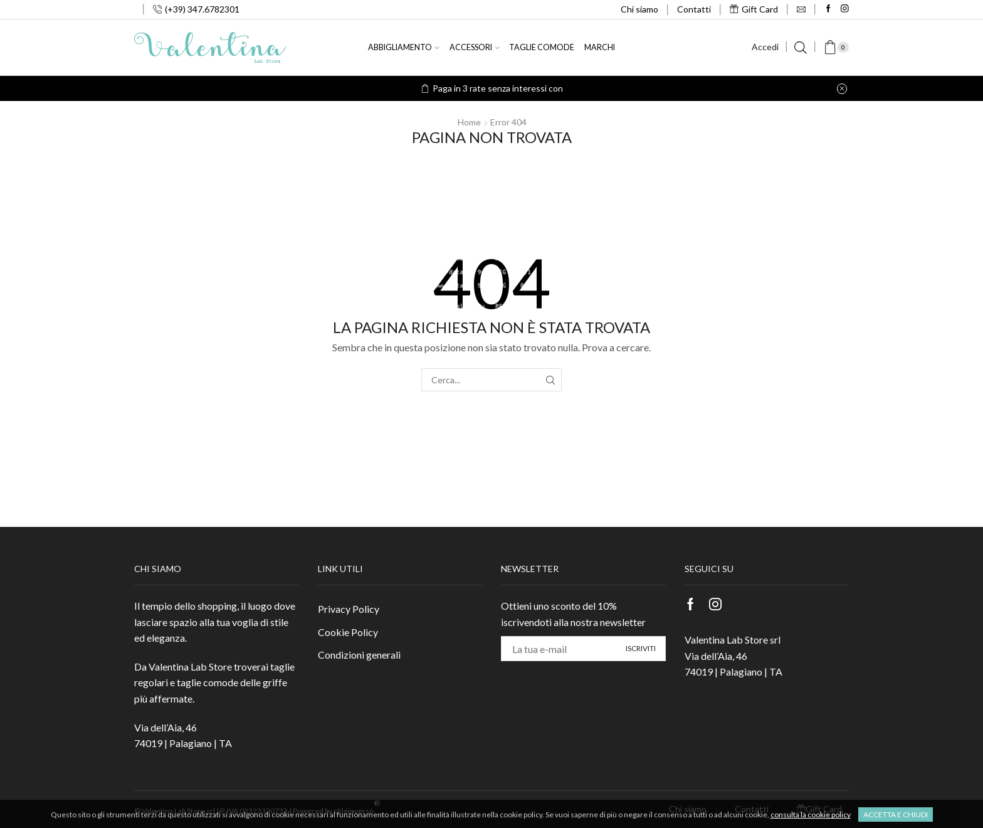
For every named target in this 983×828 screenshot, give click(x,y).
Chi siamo (639, 9)
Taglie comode (541, 47)
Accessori (474, 47)
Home (469, 122)
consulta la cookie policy (810, 814)
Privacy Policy (348, 609)
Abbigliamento (403, 47)
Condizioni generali (359, 655)
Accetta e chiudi (895, 814)
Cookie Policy (348, 632)
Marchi (599, 47)
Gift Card (754, 9)
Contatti (694, 9)
